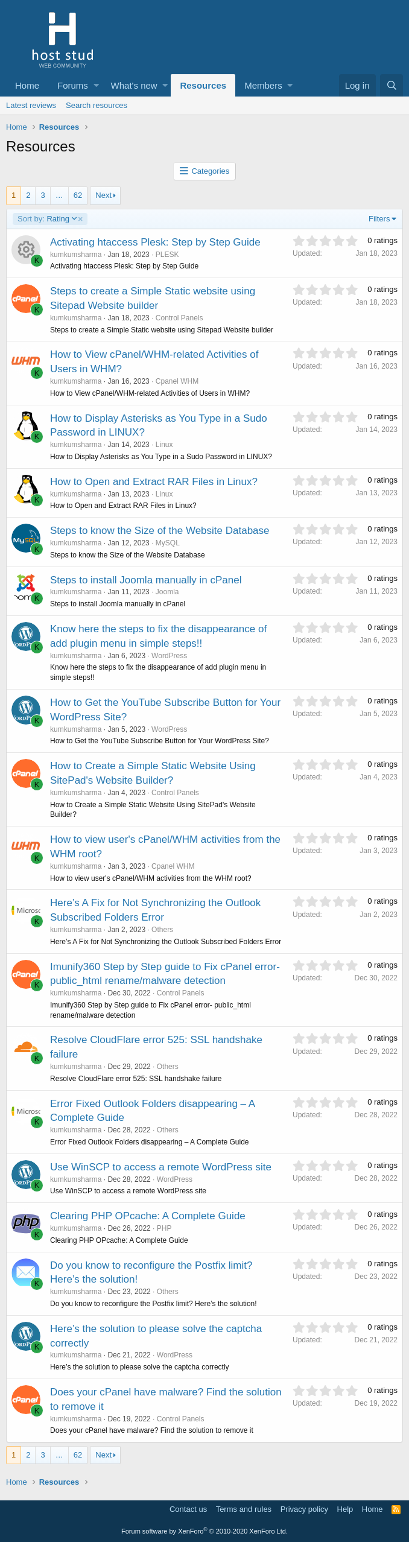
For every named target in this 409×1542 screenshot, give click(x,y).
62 (78, 195)
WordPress (169, 656)
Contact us (188, 1509)
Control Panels (179, 318)
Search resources (96, 105)
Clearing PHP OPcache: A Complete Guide (148, 1216)
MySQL (168, 543)
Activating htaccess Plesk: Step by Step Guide (155, 242)
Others (162, 929)
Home (27, 85)
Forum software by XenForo (204, 1531)
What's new (134, 85)
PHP (164, 1228)
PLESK (167, 254)
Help (345, 1509)
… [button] (59, 195)
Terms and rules (243, 1509)
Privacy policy (304, 1509)
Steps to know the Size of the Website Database (160, 530)
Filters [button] (379, 218)
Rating (50, 219)
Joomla (167, 592)
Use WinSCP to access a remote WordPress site (160, 1167)
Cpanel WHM (177, 381)
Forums (72, 85)
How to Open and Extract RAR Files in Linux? (154, 481)
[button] (96, 85)
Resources (203, 85)
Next (103, 195)
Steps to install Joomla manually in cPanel (146, 580)
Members (263, 85)
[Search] (391, 85)
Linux (164, 444)
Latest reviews (31, 105)
